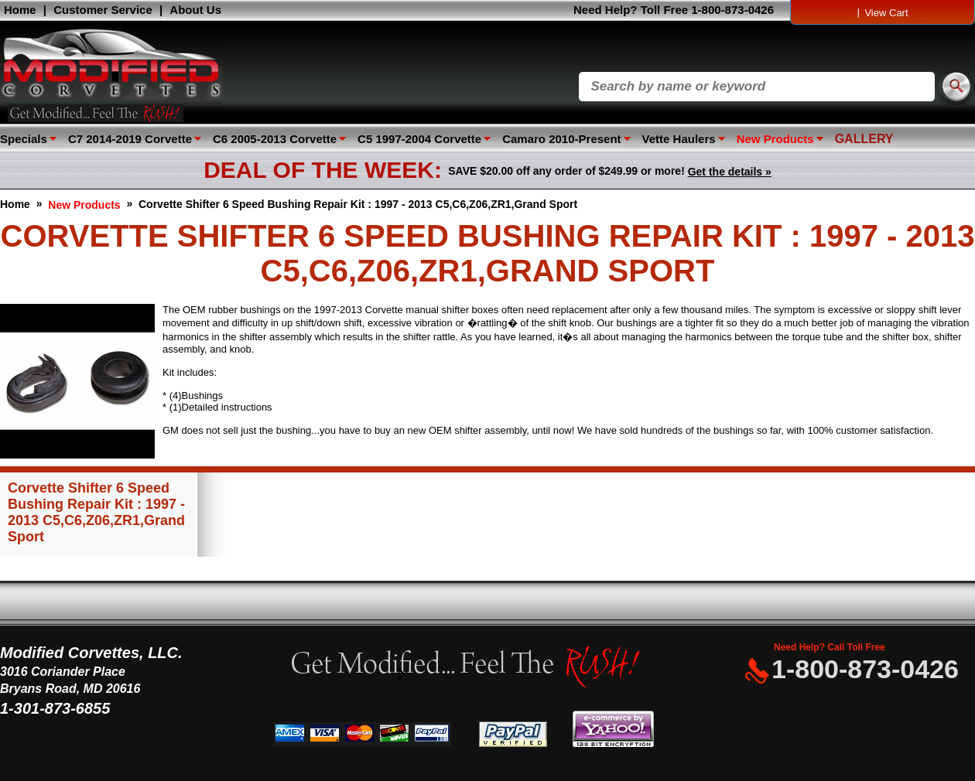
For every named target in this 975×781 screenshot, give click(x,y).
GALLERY (864, 138)
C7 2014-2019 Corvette (130, 138)
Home (20, 9)
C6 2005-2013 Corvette (275, 138)
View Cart (886, 13)
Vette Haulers (679, 138)
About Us (195, 9)
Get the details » (729, 171)
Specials (23, 138)
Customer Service (102, 9)
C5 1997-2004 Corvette (419, 138)
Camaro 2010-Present (561, 138)
